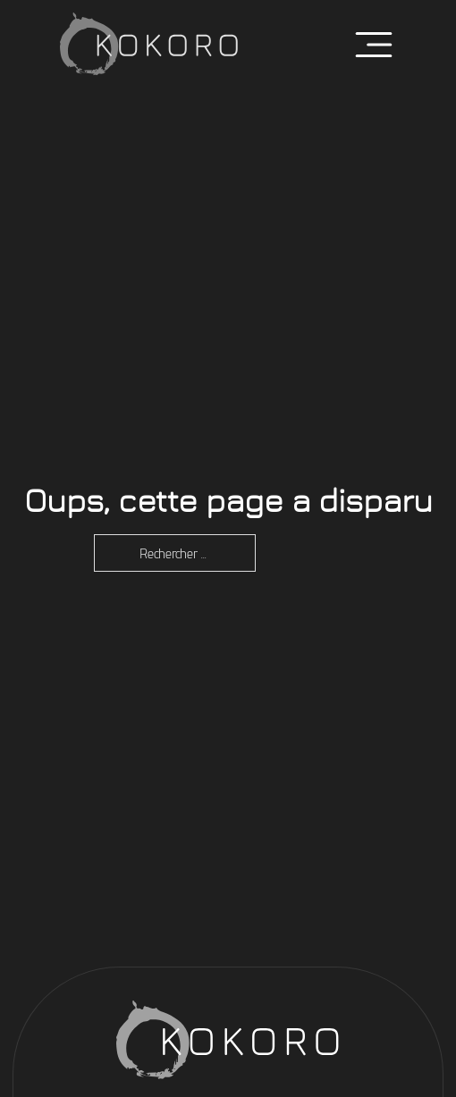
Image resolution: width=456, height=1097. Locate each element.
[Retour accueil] (149, 45)
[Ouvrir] (373, 44)
